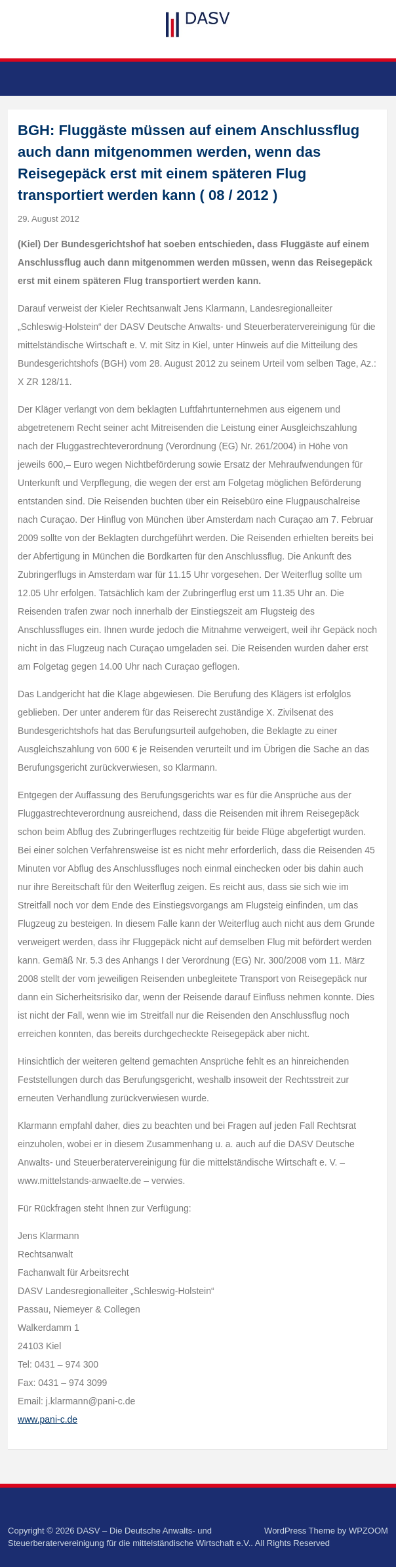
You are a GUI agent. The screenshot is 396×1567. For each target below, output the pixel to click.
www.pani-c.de (47, 1419)
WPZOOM (368, 1531)
